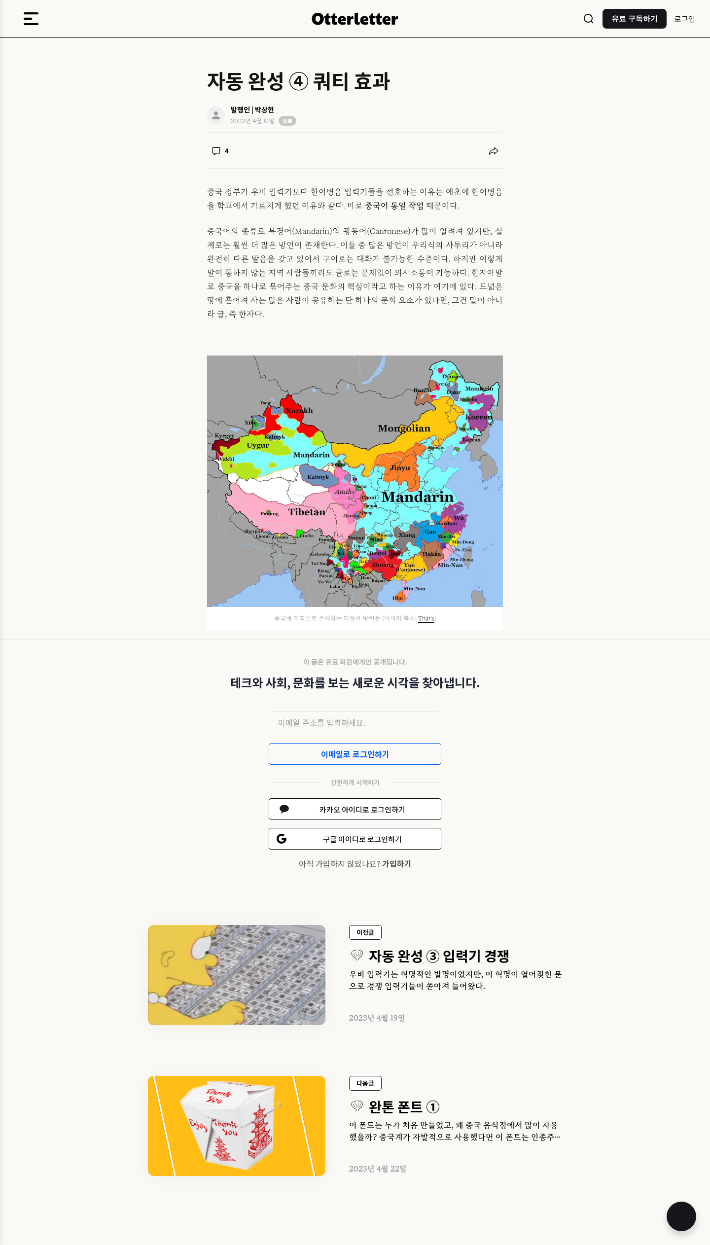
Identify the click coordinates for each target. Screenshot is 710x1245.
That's (426, 618)
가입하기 (397, 863)
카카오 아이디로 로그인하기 (362, 809)
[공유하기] (493, 151)
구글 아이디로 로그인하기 (362, 839)
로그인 (684, 18)
